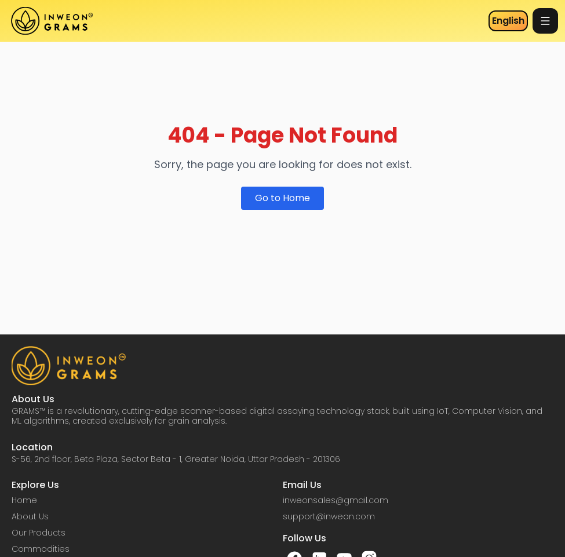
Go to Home (282, 198)
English (508, 20)
